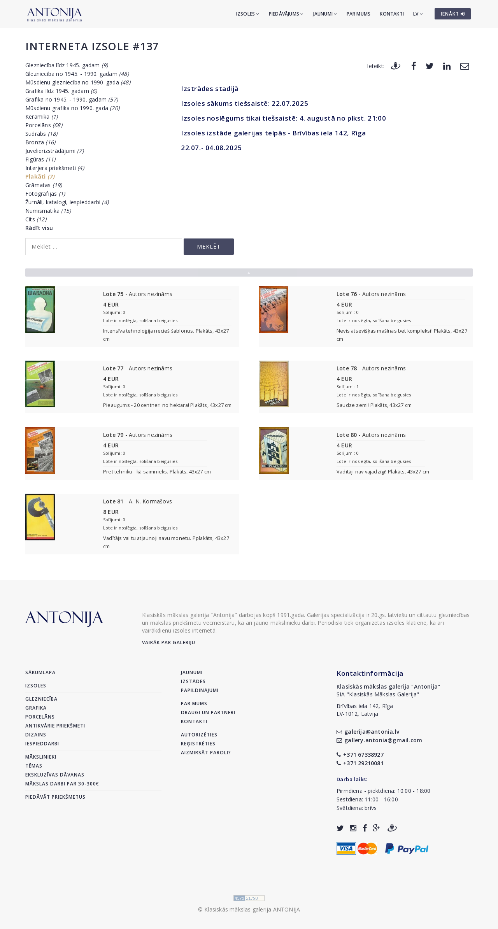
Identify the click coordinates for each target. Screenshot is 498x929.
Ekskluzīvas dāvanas (54, 774)
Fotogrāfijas (45, 193)
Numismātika (48, 210)
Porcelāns (43, 125)
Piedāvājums (286, 14)
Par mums (359, 14)
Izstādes (193, 681)
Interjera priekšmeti (54, 168)
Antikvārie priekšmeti (55, 725)
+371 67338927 (360, 754)
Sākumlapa (40, 672)
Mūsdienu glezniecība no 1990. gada (77, 82)
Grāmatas (43, 185)
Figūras (40, 159)
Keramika (41, 116)
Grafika (36, 708)
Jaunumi (325, 14)
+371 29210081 (360, 763)
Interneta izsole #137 (92, 46)
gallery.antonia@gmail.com (379, 740)
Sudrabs (41, 133)
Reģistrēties (198, 743)
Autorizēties (199, 734)
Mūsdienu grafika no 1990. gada (72, 108)
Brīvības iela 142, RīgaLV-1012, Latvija (365, 709)
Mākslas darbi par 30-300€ (62, 783)
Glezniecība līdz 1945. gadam (66, 65)
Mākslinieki (40, 757)
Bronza (40, 142)
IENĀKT (453, 14)
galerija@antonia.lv (368, 731)
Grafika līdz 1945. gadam (61, 91)
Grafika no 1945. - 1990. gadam (71, 99)
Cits (35, 219)
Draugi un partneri (208, 712)
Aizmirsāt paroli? (206, 752)
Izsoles (248, 14)
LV (418, 14)
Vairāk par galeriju (168, 642)
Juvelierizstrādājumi (54, 150)
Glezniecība (41, 699)
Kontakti (392, 14)
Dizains (35, 734)
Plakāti (39, 176)
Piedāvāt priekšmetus (55, 797)
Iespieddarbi (42, 743)
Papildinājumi (200, 690)
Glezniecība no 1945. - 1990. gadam (77, 73)
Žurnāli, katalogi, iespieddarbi (67, 202)
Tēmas (33, 765)
